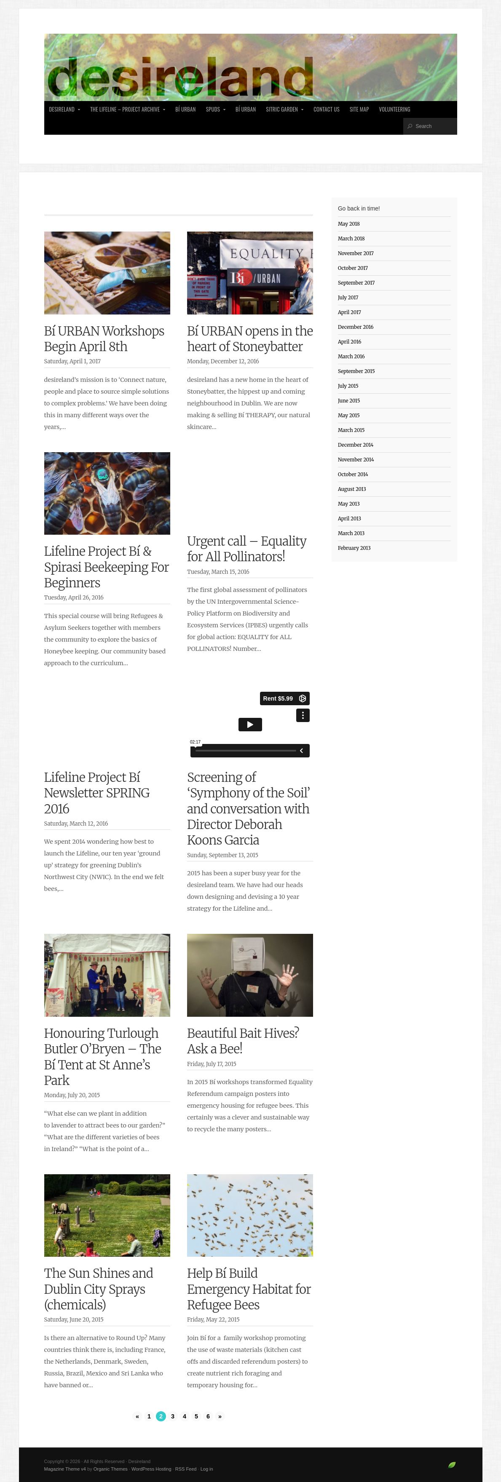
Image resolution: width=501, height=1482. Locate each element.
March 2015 (351, 430)
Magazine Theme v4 (65, 1468)
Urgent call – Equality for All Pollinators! (247, 549)
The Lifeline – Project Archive (125, 111)
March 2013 (351, 533)
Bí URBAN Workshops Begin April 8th (104, 339)
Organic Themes (111, 1468)
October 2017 (353, 268)
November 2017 (356, 253)
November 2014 (356, 460)
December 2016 (356, 327)
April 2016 (350, 342)
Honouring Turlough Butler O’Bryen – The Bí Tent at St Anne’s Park (102, 1057)
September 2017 (356, 283)
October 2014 (353, 474)
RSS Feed (186, 1468)
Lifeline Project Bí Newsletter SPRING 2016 (97, 793)
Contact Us (326, 109)
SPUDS (213, 111)
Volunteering (394, 109)
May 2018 (349, 224)
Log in (207, 1468)
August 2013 (352, 489)
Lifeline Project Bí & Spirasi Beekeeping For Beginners (106, 567)
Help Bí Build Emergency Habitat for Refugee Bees (249, 1289)
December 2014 (356, 445)
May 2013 (349, 504)
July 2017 (348, 298)
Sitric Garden (282, 111)
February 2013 (354, 548)
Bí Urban (185, 109)
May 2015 (349, 415)
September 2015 (356, 371)
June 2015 (349, 401)
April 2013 (349, 519)
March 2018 (351, 239)
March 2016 (351, 357)
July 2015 (348, 386)
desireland (62, 111)
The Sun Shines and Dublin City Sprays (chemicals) (98, 1289)
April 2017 (349, 312)
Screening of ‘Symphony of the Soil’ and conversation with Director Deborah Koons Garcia (248, 809)
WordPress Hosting (151, 1468)
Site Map (359, 109)
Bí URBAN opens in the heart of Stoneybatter (250, 339)
